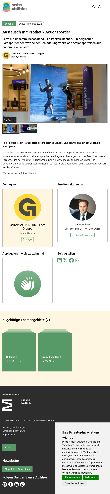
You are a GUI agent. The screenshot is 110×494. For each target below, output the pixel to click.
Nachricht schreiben (82, 235)
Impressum (8, 434)
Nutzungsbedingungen (14, 427)
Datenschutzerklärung (13, 430)
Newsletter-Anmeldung (17, 469)
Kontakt (9, 447)
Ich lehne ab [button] (90, 477)
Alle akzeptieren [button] (72, 477)
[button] (10, 129)
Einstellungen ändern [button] (74, 483)
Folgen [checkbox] (27, 239)
